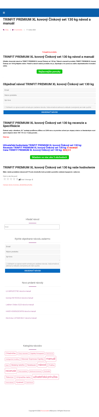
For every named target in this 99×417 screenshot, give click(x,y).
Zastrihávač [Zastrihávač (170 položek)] (29, 384)
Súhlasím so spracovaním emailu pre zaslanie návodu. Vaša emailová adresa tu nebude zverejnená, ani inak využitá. (48, 108)
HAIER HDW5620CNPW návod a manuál (21, 313)
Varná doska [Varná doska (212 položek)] (9, 384)
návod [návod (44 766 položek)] (42, 366)
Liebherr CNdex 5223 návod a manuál (20, 306)
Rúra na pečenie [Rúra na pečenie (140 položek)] (23, 373)
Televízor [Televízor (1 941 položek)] (10, 379)
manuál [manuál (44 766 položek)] (50, 360)
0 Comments (18, 30)
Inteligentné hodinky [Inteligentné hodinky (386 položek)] (12, 361)
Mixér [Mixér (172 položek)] (7, 367)
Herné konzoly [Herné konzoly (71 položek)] (49, 355)
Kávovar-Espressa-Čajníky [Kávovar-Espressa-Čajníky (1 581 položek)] (33, 360)
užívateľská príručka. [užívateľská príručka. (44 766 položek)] (45, 378)
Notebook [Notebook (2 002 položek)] (31, 366)
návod (10, 186)
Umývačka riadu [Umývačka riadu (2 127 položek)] (23, 379)
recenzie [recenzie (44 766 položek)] (11, 372)
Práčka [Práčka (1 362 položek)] (51, 367)
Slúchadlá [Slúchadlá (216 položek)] (47, 373)
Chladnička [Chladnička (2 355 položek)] (11, 355)
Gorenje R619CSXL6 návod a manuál (19, 299)
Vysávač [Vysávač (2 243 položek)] (19, 384)
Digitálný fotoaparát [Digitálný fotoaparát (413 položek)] (37, 355)
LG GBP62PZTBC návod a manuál (18, 293)
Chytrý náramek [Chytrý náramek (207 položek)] (23, 355)
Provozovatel (44, 412)
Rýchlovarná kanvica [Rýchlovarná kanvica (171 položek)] (35, 373)
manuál (5, 186)
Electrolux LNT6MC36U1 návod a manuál (21, 320)
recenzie (16, 186)
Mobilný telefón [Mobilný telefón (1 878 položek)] (18, 366)
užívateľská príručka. (25, 186)
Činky (7, 30)
